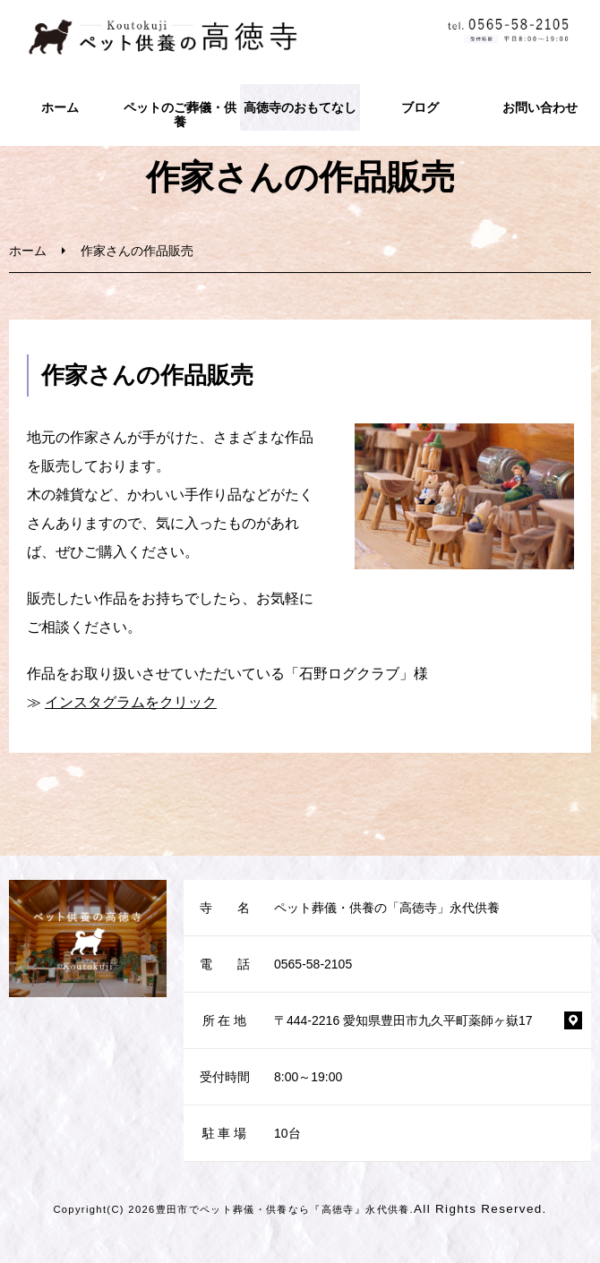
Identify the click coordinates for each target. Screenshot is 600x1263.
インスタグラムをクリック (131, 702)
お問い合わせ (540, 107)
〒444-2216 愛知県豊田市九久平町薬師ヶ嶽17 (403, 1020)
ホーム (60, 107)
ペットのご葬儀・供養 (180, 115)
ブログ (420, 107)
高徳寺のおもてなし (300, 107)
